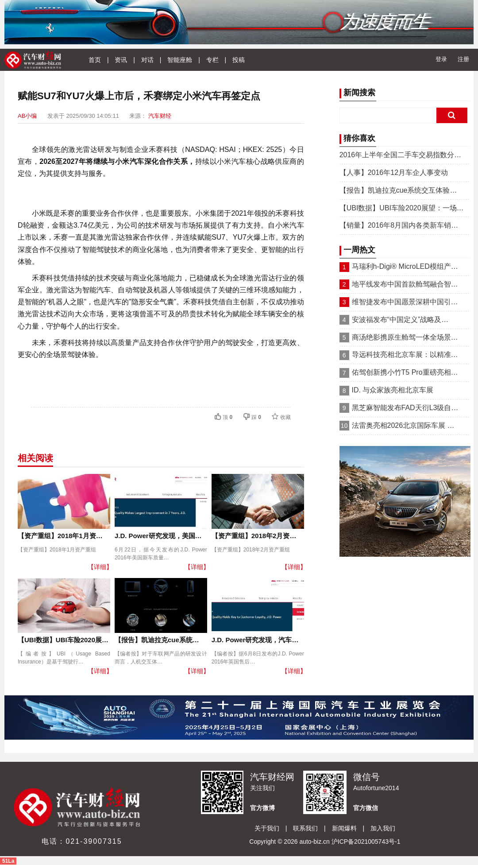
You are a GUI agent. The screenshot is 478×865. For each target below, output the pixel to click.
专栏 (212, 59)
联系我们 (305, 828)
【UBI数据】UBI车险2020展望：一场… (401, 208)
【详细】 (100, 566)
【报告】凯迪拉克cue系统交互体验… (398, 190)
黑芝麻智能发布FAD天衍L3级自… (405, 407)
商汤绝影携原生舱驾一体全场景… (405, 337)
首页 (95, 59)
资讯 (121, 59)
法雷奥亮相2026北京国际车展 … (403, 425)
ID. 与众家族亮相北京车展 (393, 390)
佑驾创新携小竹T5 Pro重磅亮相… (405, 372)
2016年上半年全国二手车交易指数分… (400, 155)
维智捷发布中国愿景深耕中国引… (405, 302)
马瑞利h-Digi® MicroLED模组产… (405, 266)
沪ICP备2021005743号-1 (366, 841)
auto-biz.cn (314, 841)
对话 (147, 59)
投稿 (238, 59)
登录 (441, 59)
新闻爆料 (344, 828)
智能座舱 (179, 59)
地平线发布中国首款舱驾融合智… (405, 284)
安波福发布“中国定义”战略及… (400, 319)
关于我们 (266, 828)
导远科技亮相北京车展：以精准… (405, 354)
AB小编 (27, 115)
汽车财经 (159, 115)
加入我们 (382, 828)
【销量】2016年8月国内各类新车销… (399, 225)
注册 (463, 59)
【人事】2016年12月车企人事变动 (393, 172)
